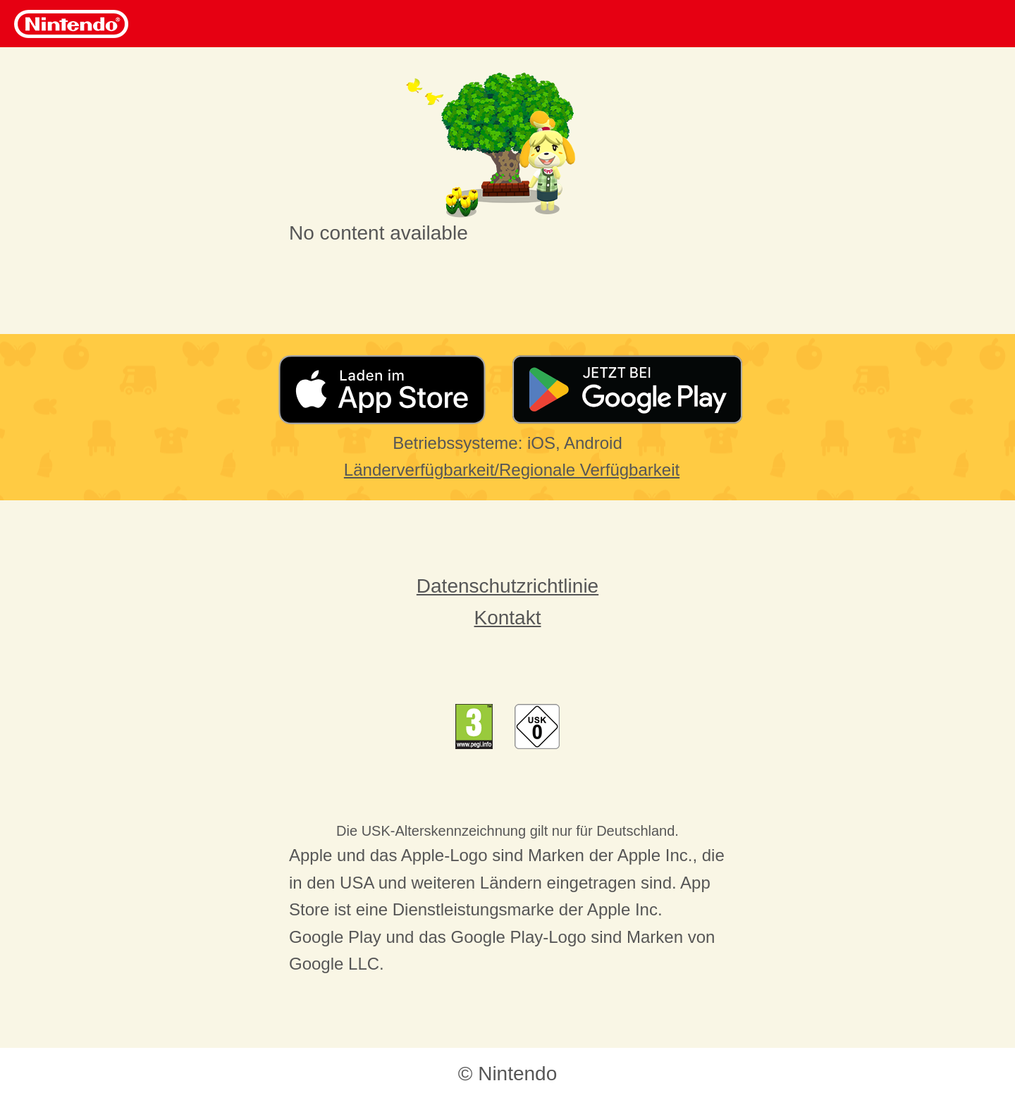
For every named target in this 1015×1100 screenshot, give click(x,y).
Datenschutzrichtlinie (507, 586)
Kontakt (507, 618)
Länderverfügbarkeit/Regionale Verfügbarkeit (511, 469)
